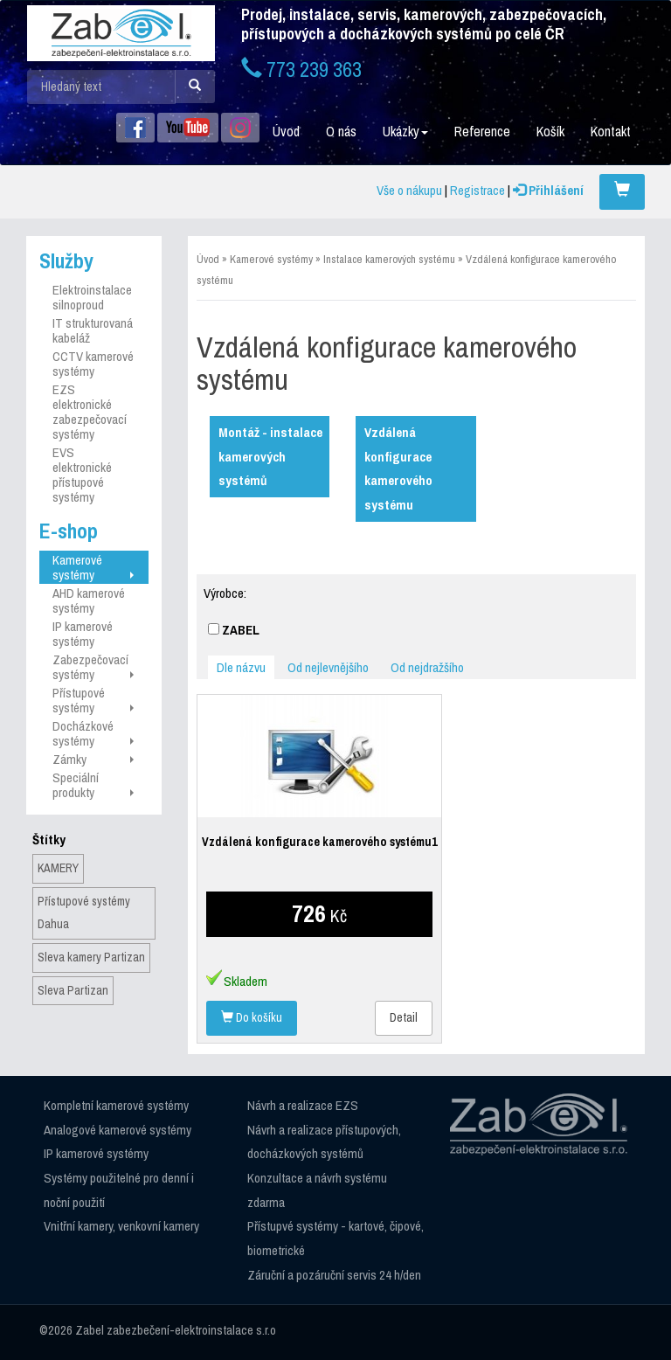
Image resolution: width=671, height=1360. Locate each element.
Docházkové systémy (92, 733)
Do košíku (251, 1017)
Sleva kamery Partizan (91, 957)
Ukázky (405, 131)
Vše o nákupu (409, 190)
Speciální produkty (92, 784)
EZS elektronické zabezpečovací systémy (89, 411)
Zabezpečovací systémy (92, 666)
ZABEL (233, 630)
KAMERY (58, 868)
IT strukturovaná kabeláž (92, 330)
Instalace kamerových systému (389, 259)
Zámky (92, 759)
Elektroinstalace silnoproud (92, 297)
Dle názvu (241, 667)
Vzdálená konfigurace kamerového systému (398, 468)
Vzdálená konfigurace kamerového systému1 (319, 842)
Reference (482, 131)
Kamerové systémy (92, 567)
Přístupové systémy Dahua (84, 912)
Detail (404, 1017)
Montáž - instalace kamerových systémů (270, 456)
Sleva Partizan (73, 990)
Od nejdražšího (427, 667)
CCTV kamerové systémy (93, 363)
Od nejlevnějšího (328, 667)
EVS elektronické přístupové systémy (82, 474)
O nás (341, 131)
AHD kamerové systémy (88, 600)
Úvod (286, 131)
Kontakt (611, 131)
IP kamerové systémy (82, 633)
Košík (550, 131)
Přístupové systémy (92, 700)
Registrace (477, 190)
